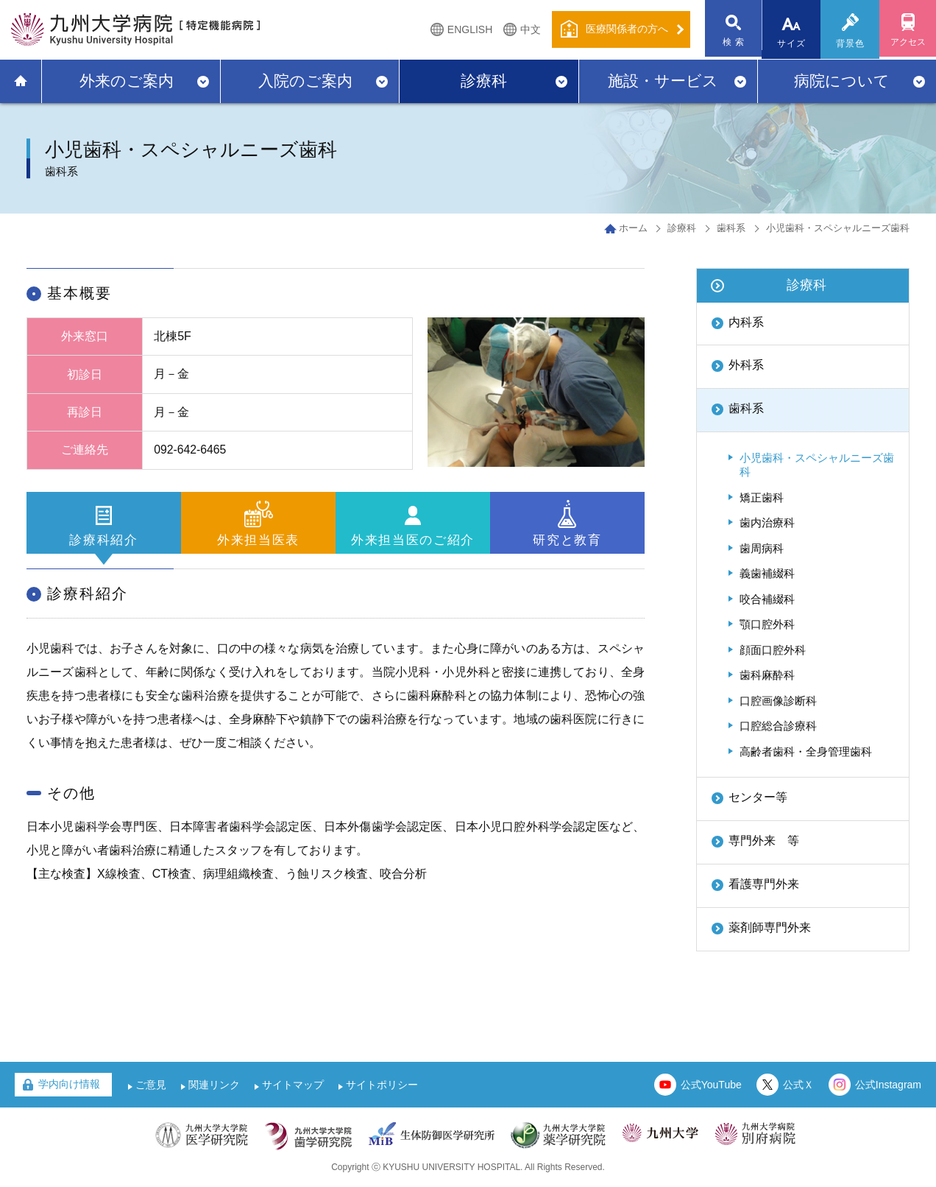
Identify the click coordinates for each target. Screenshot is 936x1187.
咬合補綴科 (767, 599)
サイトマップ (293, 1085)
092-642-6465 (190, 449)
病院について (842, 80)
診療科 (484, 80)
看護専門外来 (763, 884)
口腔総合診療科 (778, 725)
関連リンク (214, 1085)
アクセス (906, 43)
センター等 (757, 797)
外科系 (746, 365)
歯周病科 (762, 548)
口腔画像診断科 (778, 700)
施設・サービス (663, 80)
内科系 (746, 322)
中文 (526, 29)
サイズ (789, 43)
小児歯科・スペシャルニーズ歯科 (817, 465)
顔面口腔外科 (773, 650)
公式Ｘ (798, 1085)
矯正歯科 (762, 497)
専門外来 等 (763, 840)
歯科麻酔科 (767, 675)
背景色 (848, 43)
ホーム (633, 227)
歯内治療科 (767, 522)
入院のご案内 (305, 80)
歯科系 (731, 227)
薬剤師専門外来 (769, 927)
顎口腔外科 (767, 624)
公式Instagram (888, 1085)
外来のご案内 (126, 80)
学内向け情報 (69, 1084)
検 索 (730, 43)
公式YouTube (711, 1085)
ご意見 (150, 1085)
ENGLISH (465, 29)
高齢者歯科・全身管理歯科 (806, 751)
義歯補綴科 (767, 573)
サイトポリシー (382, 1085)
